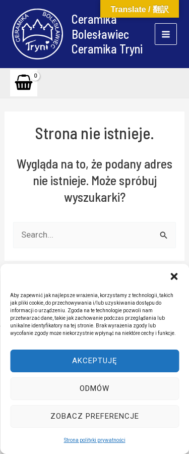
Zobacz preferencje (94, 416)
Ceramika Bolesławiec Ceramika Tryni (107, 34)
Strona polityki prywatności (94, 440)
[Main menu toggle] (166, 34)
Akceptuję (94, 360)
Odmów (94, 388)
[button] (174, 276)
